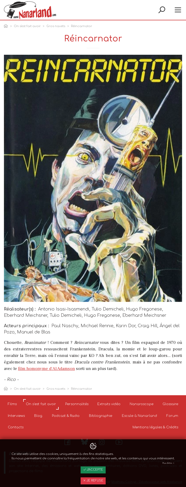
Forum (172, 416)
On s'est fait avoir (27, 26)
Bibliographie (100, 416)
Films (12, 404)
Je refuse (93, 480)
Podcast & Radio (66, 416)
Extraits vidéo (109, 404)
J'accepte (93, 469)
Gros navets (55, 26)
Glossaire (170, 404)
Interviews (16, 416)
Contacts (15, 427)
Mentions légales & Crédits (155, 427)
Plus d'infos (169, 463)
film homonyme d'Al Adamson (46, 369)
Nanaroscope (141, 404)
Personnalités (76, 404)
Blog (38, 416)
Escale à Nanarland (139, 416)
